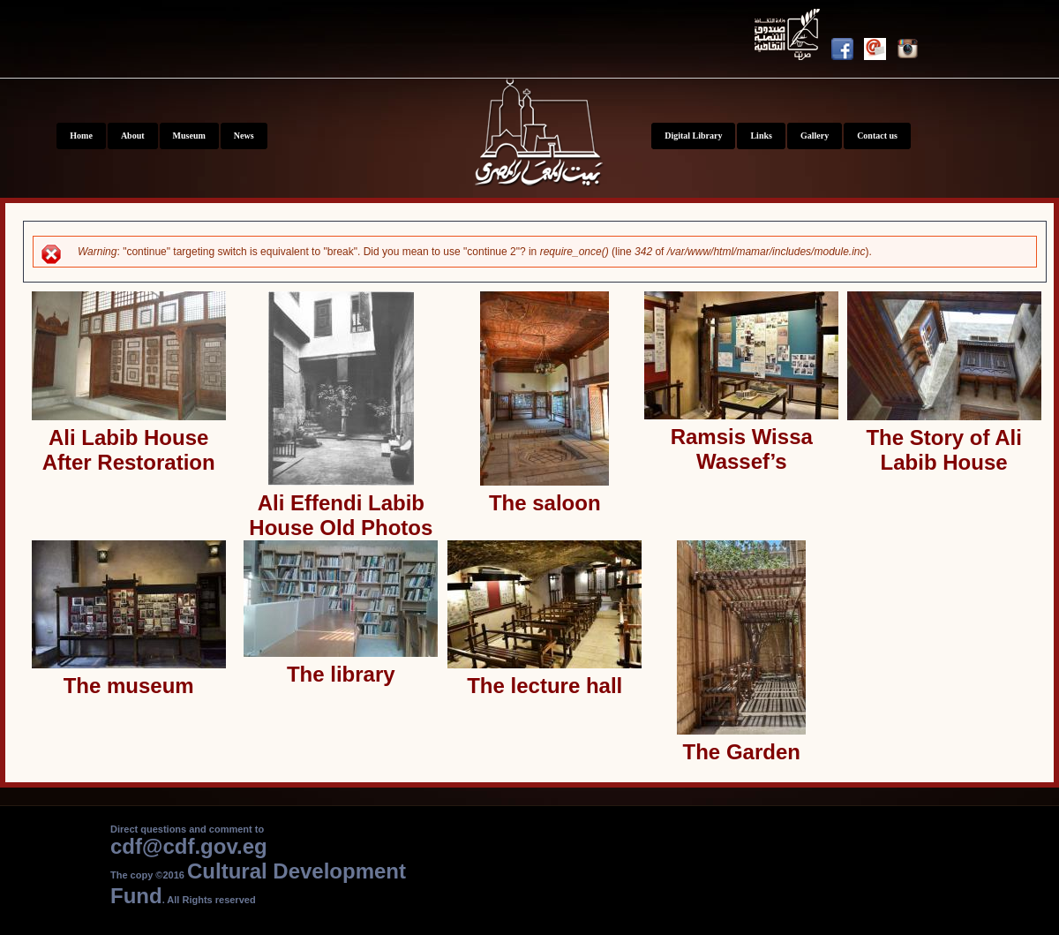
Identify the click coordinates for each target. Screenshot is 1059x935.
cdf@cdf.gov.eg (188, 846)
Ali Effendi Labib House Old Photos (340, 515)
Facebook (847, 52)
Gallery (814, 135)
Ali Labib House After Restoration (128, 450)
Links (760, 135)
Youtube (789, 37)
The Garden (741, 752)
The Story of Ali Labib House (943, 450)
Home (81, 135)
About (133, 135)
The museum (129, 685)
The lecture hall (544, 685)
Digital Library (693, 135)
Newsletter (880, 52)
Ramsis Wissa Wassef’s (742, 449)
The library (341, 674)
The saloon (545, 503)
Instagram (913, 52)
